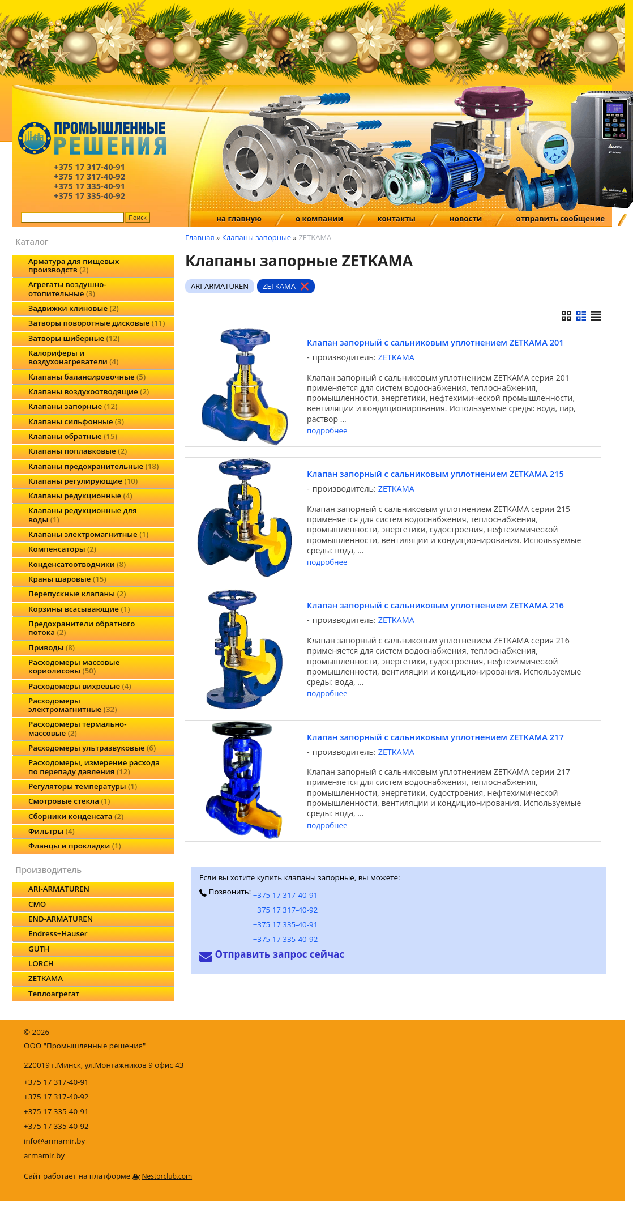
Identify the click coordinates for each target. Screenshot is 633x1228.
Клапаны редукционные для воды (82, 514)
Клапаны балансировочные (87, 377)
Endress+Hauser (57, 933)
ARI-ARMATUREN (58, 889)
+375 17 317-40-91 (285, 895)
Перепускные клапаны (77, 594)
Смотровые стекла (69, 801)
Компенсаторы (62, 549)
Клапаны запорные (72, 406)
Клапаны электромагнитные (88, 534)
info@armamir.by (54, 1141)
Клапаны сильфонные (76, 421)
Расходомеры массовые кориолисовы (73, 666)
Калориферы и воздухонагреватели (73, 357)
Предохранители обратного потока (81, 628)
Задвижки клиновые (73, 308)
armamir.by (44, 1155)
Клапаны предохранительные (93, 466)
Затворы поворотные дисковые (96, 323)
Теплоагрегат (53, 993)
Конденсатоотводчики (77, 564)
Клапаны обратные (72, 436)
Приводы (51, 647)
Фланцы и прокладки (74, 846)
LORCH (41, 963)
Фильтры (51, 831)
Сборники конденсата (75, 816)
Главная (200, 237)
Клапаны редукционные (80, 496)
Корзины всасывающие (79, 609)
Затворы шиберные (73, 338)
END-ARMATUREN (60, 919)
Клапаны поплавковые (77, 451)
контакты (396, 219)
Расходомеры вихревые (79, 686)
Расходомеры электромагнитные (72, 705)
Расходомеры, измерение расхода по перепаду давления (94, 766)
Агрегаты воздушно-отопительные (67, 288)
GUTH (38, 949)
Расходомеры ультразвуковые (92, 748)
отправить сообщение (560, 219)
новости (466, 219)
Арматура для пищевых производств (73, 265)
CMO (37, 904)
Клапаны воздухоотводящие (88, 391)
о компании (319, 219)
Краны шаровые (67, 579)
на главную (239, 219)
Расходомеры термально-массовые (77, 728)
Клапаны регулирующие (83, 481)
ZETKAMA (45, 978)
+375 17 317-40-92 (285, 910)
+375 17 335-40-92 (285, 939)
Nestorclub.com (167, 1176)
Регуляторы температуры (82, 786)
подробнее (327, 431)
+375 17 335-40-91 (285, 924)
